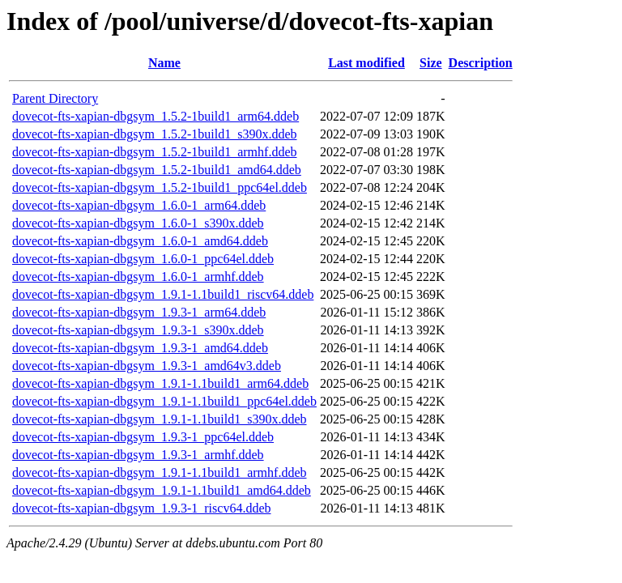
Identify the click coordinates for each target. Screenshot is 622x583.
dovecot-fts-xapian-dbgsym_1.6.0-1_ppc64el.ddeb (143, 259)
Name (164, 63)
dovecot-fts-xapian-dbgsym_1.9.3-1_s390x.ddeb (138, 330)
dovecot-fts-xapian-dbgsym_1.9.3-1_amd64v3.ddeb (146, 365)
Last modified (366, 63)
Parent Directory (55, 98)
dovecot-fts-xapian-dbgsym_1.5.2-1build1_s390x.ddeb (154, 134)
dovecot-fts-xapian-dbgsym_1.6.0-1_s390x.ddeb (138, 223)
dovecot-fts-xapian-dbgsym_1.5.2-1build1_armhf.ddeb (154, 152)
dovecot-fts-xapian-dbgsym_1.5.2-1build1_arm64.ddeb (155, 116)
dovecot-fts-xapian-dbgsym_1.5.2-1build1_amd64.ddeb (156, 170)
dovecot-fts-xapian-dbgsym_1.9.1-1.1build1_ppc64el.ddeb (164, 401)
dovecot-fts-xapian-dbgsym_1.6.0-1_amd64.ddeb (140, 241)
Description (481, 63)
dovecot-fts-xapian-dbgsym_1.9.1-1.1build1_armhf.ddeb (159, 472)
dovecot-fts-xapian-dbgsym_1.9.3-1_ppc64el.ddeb (143, 437)
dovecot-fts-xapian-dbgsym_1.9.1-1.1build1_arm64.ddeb (160, 383)
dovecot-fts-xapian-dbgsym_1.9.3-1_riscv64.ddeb (141, 508)
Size (431, 63)
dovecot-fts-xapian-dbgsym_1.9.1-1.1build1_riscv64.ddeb (162, 294)
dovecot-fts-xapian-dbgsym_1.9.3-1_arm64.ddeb (139, 312)
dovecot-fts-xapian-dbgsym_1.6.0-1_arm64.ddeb (139, 205)
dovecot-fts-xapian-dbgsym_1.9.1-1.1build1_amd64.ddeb (161, 490)
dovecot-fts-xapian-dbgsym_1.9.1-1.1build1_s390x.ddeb (159, 419)
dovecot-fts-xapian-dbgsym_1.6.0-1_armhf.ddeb (138, 276)
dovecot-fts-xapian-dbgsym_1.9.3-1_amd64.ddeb (140, 348)
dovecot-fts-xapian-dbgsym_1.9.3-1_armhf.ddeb (138, 455)
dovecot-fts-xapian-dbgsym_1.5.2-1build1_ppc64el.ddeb (159, 187)
